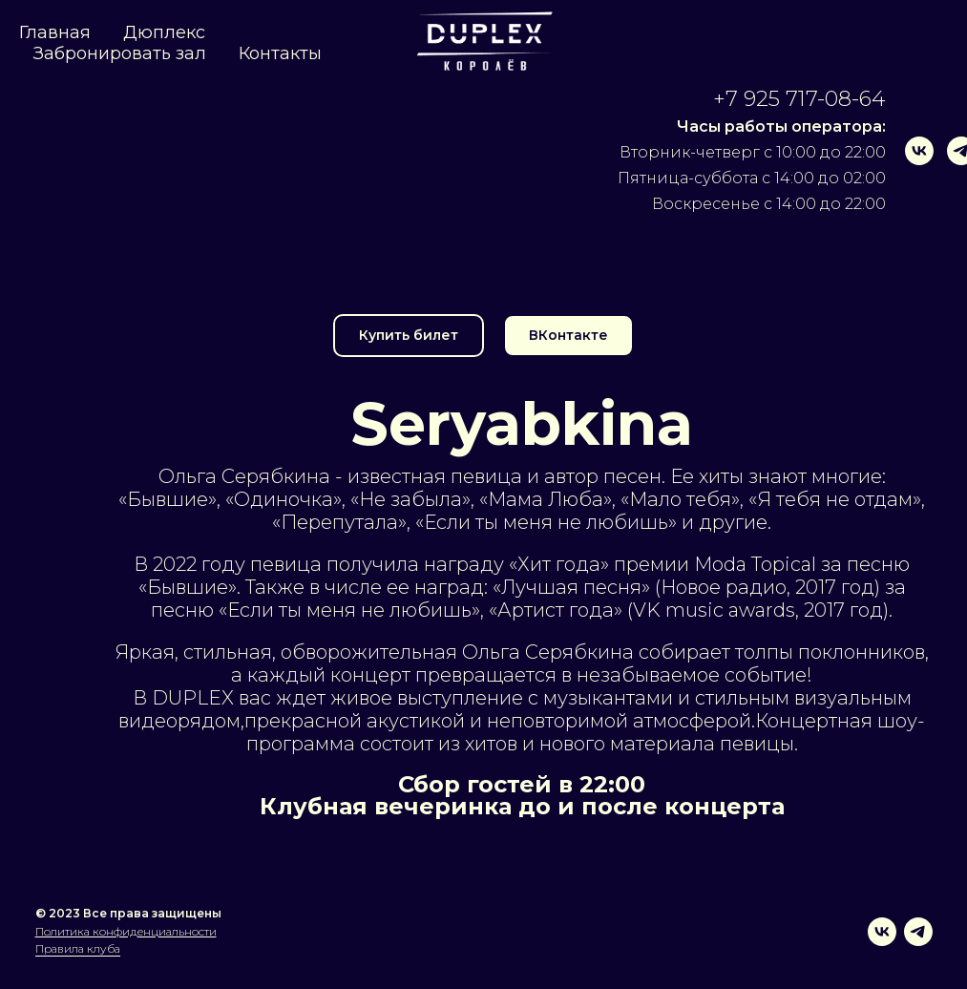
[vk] (886, 151)
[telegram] (928, 151)
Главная (55, 32)
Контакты (280, 53)
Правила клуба (77, 948)
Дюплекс (164, 32)
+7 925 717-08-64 (767, 99)
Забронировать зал (119, 53)
